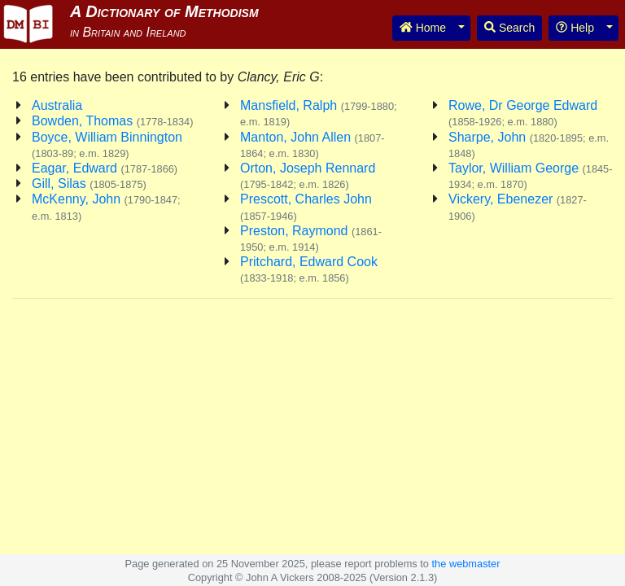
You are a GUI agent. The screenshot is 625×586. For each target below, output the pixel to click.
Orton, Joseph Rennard (307, 175)
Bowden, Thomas (112, 121)
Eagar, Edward (104, 168)
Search (509, 27)
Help (575, 27)
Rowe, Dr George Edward (522, 113)
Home (423, 27)
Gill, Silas (89, 183)
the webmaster (466, 564)
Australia (57, 105)
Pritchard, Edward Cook (309, 269)
